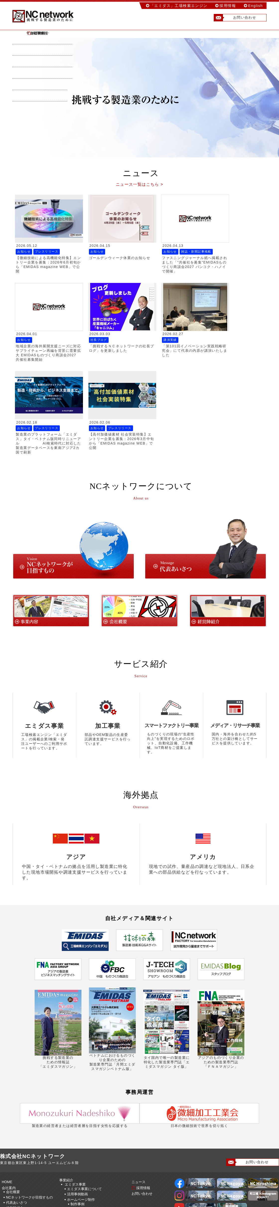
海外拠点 (13, 1114)
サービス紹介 (138, 33)
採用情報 (227, 5)
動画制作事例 (80, 1124)
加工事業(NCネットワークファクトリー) (96, 1180)
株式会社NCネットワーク (47, 16)
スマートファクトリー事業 (86, 1150)
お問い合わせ (235, 17)
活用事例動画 (77, 1095)
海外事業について (81, 1174)
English (255, 5)
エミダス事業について (84, 1090)
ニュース (188, 33)
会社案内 (88, 33)
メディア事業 (75, 1160)
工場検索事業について (84, 1145)
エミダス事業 (75, 1085)
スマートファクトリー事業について (95, 1155)
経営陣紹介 (14, 1109)
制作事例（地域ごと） (91, 1109)
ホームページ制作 (81, 1100)
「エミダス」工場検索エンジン (179, 5)
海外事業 (72, 1170)
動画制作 (74, 1120)
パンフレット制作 (81, 1130)
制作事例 (77, 1105)
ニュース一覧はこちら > (139, 184)
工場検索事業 (75, 1140)
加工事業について (81, 1184)
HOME (38, 33)
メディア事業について (84, 1164)
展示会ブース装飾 (81, 1135)
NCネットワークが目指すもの (29, 1098)
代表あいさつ (16, 1104)
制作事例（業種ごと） (91, 1115)
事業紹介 (67, 1081)
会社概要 (13, 1093)
